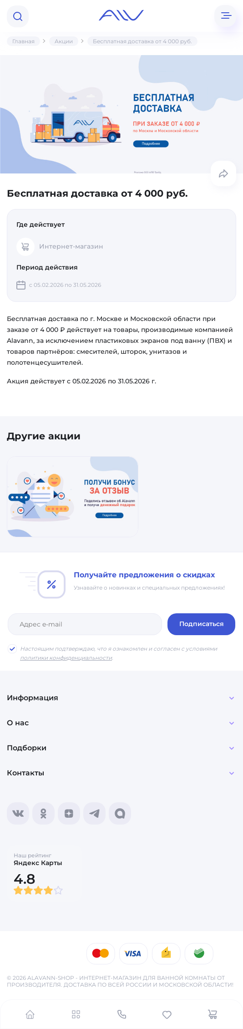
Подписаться (202, 624)
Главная (23, 41)
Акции (64, 41)
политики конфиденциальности (66, 657)
